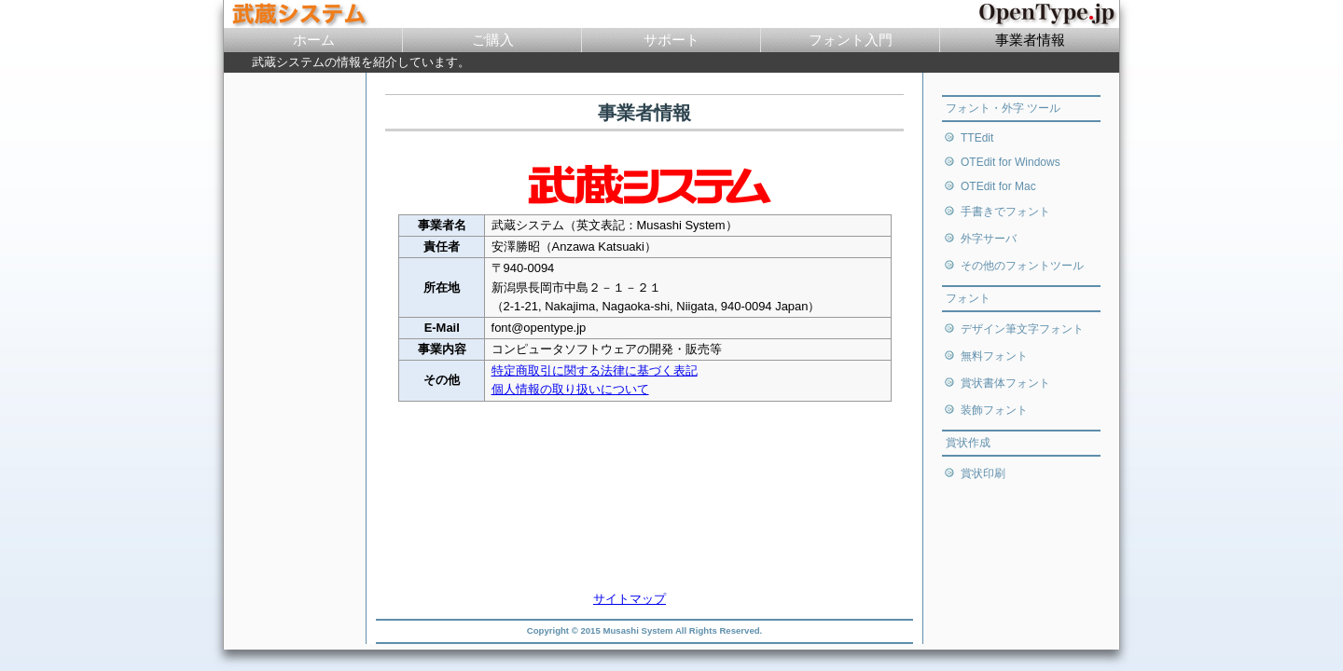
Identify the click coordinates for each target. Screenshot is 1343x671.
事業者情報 (1030, 40)
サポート (671, 40)
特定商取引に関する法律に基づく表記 (595, 370)
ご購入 (493, 40)
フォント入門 (851, 40)
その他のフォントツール (1022, 265)
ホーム (314, 40)
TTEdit (977, 137)
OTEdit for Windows (1010, 162)
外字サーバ (989, 238)
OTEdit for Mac (998, 186)
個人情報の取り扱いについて (570, 389)
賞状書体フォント (1005, 383)
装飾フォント (994, 410)
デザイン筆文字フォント (1022, 329)
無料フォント (994, 356)
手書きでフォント (1005, 211)
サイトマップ (629, 599)
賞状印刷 (983, 473)
